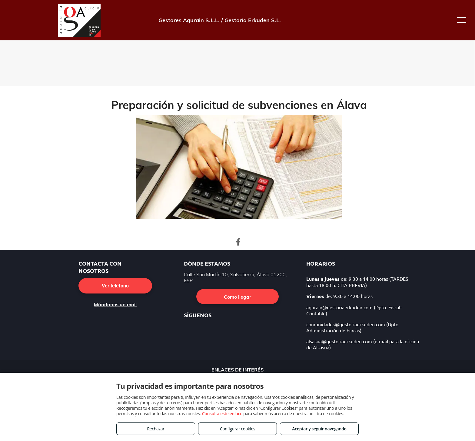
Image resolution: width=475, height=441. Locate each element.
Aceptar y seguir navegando (319, 429)
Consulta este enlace (222, 413)
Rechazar (155, 429)
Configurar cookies (237, 429)
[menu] (462, 20)
